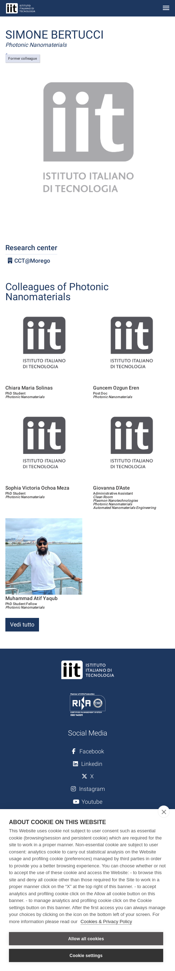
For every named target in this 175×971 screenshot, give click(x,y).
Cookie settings (85, 955)
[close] (164, 812)
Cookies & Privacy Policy (106, 921)
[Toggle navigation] (166, 8)
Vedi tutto (22, 624)
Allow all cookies (86, 938)
